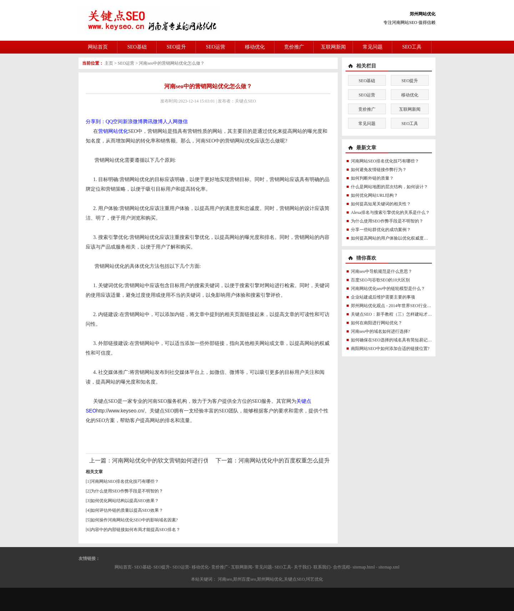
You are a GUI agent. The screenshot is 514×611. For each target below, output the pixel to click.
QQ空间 (114, 121)
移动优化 (255, 47)
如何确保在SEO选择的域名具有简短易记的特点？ (398, 339)
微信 (183, 121)
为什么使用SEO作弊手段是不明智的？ (127, 491)
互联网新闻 (333, 47)
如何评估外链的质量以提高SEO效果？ (127, 510)
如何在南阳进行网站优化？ (376, 322)
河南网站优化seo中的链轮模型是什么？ (388, 288)
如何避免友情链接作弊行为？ (379, 169)
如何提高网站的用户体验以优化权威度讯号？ (394, 238)
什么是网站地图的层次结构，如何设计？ (389, 186)
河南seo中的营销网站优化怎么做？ (172, 63)
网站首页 (98, 47)
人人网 (170, 121)
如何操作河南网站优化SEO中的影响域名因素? (134, 519)
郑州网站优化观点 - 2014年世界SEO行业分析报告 (397, 305)
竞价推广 (294, 47)
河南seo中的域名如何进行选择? (380, 331)
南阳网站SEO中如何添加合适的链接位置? (390, 348)
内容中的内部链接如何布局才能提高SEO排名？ (135, 529)
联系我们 (322, 567)
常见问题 (373, 47)
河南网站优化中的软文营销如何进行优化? (164, 460)
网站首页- (124, 567)
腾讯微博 (153, 121)
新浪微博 (133, 121)
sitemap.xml (388, 567)
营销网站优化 (113, 131)
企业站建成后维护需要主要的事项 (383, 297)
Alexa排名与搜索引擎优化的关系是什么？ (390, 212)
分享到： (96, 121)
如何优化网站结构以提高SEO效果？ (125, 500)
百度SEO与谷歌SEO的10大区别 (380, 279)
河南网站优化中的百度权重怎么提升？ (287, 460)
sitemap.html (364, 567)
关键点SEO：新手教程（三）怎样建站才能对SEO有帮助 (404, 314)
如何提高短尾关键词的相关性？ (381, 203)
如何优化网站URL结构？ (374, 195)
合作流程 (341, 567)
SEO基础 (137, 47)
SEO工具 (412, 47)
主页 (109, 63)
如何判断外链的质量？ (372, 178)
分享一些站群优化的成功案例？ (381, 229)
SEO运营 (215, 47)
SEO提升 (176, 47)
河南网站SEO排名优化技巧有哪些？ (125, 481)
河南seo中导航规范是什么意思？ (381, 271)
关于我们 (302, 567)
